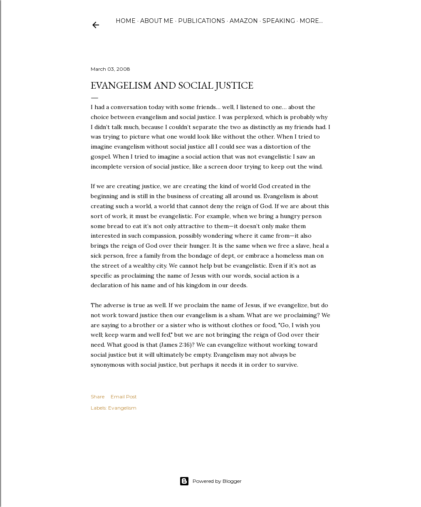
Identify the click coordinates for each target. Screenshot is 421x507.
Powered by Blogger (210, 481)
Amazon (244, 21)
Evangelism (122, 408)
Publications (201, 21)
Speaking (279, 21)
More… (311, 21)
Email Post (124, 396)
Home (126, 21)
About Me (156, 21)
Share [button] (97, 396)
